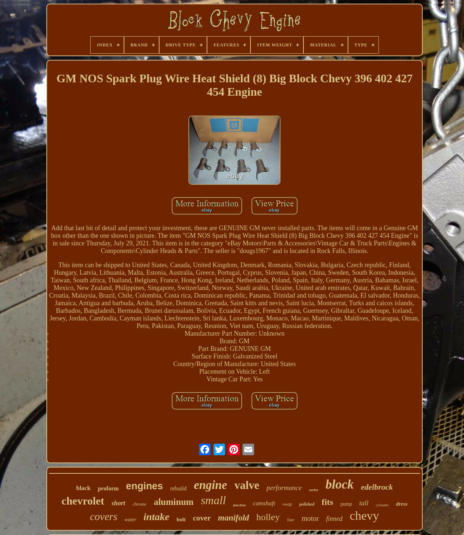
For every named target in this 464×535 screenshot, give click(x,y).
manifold (233, 517)
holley (268, 517)
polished (306, 504)
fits (327, 502)
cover (202, 518)
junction (239, 505)
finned (334, 518)
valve (246, 485)
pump (346, 504)
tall (363, 503)
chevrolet (83, 501)
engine (210, 485)
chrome (140, 504)
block (340, 484)
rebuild (178, 488)
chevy (364, 515)
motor (310, 518)
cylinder (382, 505)
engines (144, 486)
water (130, 519)
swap (287, 504)
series (313, 490)
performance (284, 488)
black (83, 488)
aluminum (174, 502)
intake (157, 516)
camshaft (264, 503)
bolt (181, 519)
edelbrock (377, 487)
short (118, 503)
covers (103, 516)
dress (401, 504)
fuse (290, 519)
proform (108, 488)
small (213, 500)
